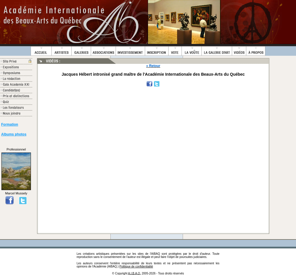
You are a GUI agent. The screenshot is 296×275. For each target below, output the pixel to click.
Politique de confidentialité (136, 266)
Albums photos (13, 134)
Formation (9, 124)
